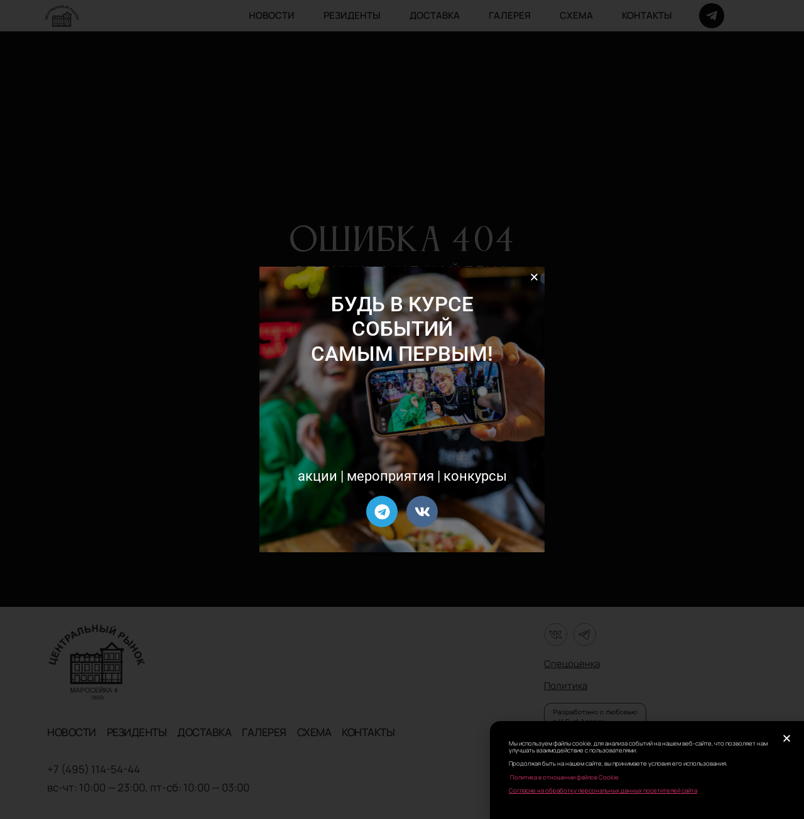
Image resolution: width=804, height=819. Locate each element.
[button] (534, 277)
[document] (402, 409)
